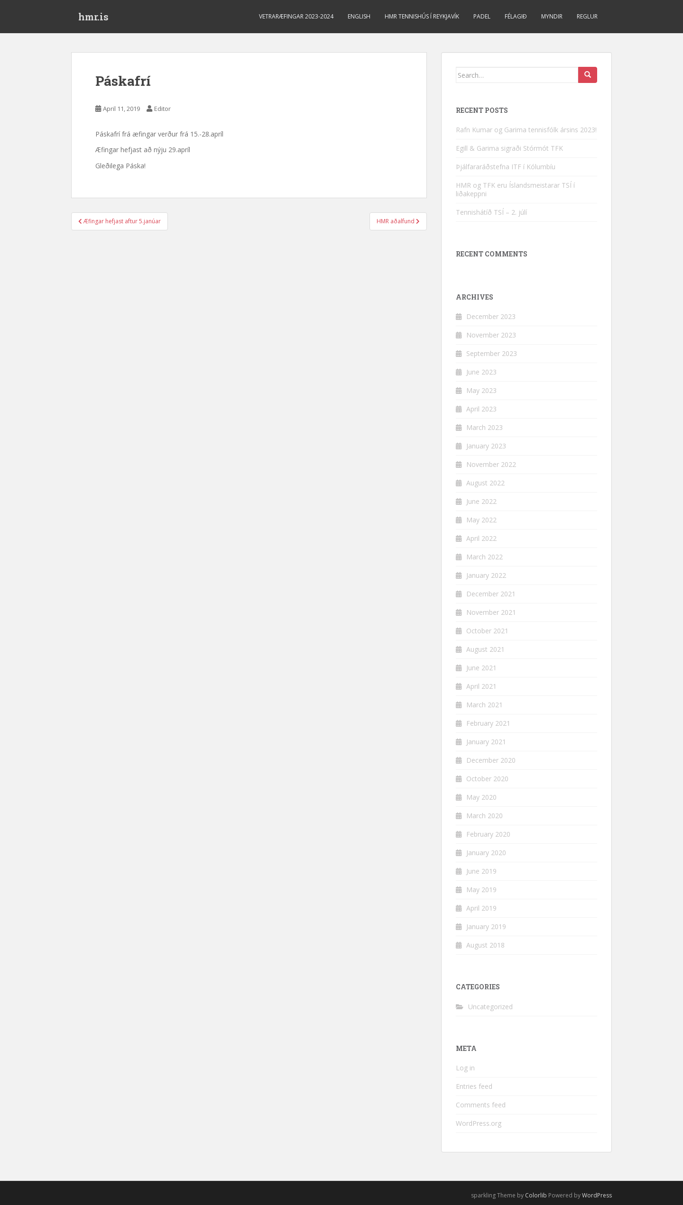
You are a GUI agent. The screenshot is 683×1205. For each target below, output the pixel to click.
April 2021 (481, 686)
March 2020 (484, 815)
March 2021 (484, 704)
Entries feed (474, 1086)
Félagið (516, 16)
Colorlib (536, 1195)
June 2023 (481, 371)
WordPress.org (478, 1123)
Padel (481, 16)
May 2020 (481, 797)
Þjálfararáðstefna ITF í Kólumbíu (505, 166)
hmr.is (93, 16)
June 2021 (481, 667)
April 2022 (481, 538)
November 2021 (491, 612)
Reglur (587, 16)
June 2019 (481, 871)
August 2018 (485, 944)
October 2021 (487, 630)
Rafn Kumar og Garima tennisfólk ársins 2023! (526, 129)
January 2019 (486, 926)
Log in (465, 1067)
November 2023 (491, 334)
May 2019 (481, 889)
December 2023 (491, 316)
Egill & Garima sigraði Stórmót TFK (509, 148)
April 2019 (481, 908)
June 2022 (481, 501)
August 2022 (485, 482)
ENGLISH (359, 16)
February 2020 (488, 834)
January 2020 (486, 852)
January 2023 (486, 445)
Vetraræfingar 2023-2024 (296, 16)
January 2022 (486, 575)
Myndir (552, 16)
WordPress (597, 1195)
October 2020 (487, 778)
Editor (162, 108)
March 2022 (484, 556)
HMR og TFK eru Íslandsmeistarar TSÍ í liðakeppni (515, 189)
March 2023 (484, 427)
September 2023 (491, 353)
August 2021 (485, 649)
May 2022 (481, 519)
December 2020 (491, 760)
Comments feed (481, 1104)
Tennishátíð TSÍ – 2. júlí (491, 212)
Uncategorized (490, 1006)
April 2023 (481, 408)
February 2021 (488, 723)
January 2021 (486, 741)
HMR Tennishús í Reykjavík (422, 16)
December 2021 (491, 593)
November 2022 (491, 464)
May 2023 (481, 390)
